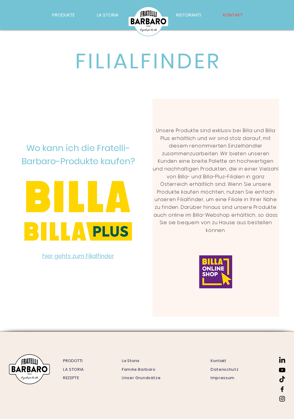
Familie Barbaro (139, 369)
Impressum (223, 378)
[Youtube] (282, 370)
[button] (63, 14)
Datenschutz (224, 369)
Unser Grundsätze (141, 378)
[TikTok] (282, 379)
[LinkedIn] (282, 360)
